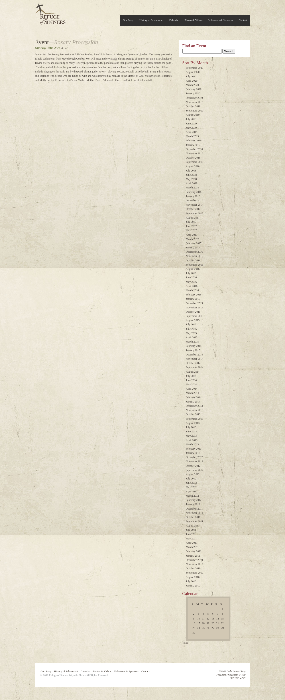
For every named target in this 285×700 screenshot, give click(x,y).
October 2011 (193, 517)
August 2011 (193, 525)
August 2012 (193, 474)
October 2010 (193, 568)
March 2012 (192, 495)
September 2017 (194, 213)
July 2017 (191, 221)
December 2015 (194, 303)
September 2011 (194, 521)
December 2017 (194, 200)
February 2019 (194, 140)
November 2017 (194, 204)
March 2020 (192, 85)
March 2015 (192, 341)
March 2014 (192, 392)
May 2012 (191, 487)
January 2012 (193, 504)
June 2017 (191, 226)
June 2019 (191, 123)
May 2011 (191, 538)
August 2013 (193, 423)
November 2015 (194, 307)
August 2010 (193, 577)
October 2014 (193, 363)
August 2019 (193, 114)
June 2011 (191, 534)
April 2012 (191, 491)
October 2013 (193, 414)
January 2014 (193, 401)
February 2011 (194, 551)
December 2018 (194, 149)
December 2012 (194, 457)
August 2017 (193, 217)
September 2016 (194, 264)
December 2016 (194, 251)
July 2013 (191, 427)
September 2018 (194, 161)
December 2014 (194, 354)
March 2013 (192, 444)
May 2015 (191, 333)
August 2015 (193, 320)
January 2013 (193, 452)
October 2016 (193, 260)
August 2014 (193, 371)
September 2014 (194, 367)
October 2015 (193, 311)
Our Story (128, 20)
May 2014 (191, 384)
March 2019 (192, 136)
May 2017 (191, 230)
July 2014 (191, 376)
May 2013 (191, 435)
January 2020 (193, 93)
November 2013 (194, 410)
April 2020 (191, 80)
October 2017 (193, 209)
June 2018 (191, 174)
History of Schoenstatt (151, 20)
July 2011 (191, 529)
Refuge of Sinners (50, 13)
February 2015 (194, 345)
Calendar (174, 20)
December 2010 (194, 560)
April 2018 (191, 183)
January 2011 (193, 555)
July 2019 (191, 119)
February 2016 (194, 294)
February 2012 (194, 500)
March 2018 (192, 187)
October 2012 (193, 465)
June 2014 (191, 380)
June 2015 (191, 328)
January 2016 (193, 298)
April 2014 (191, 388)
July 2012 (191, 478)
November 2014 (194, 358)
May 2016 (191, 281)
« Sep (185, 642)
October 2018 (193, 157)
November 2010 (194, 564)
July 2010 (191, 581)
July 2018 (191, 170)
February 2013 (194, 448)
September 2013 (194, 418)
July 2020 (191, 76)
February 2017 (194, 243)
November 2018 (194, 153)
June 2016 (191, 277)
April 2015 (191, 337)
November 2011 (194, 512)
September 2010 (194, 572)
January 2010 (193, 585)
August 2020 (193, 72)
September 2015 (194, 316)
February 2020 (194, 89)
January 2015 (193, 350)
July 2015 (191, 324)
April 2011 (191, 542)
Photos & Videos (194, 20)
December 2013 (194, 405)
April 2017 (191, 234)
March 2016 (192, 290)
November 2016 (194, 256)
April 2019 (191, 132)
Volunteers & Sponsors (220, 20)
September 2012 (194, 470)
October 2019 (193, 106)
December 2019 (194, 97)
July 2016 (191, 273)
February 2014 (194, 397)
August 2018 (193, 166)
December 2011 (194, 508)
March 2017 (192, 239)
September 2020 (194, 67)
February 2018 (194, 192)
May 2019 (191, 127)
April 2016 (191, 286)
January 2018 (193, 196)
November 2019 (194, 102)
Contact (243, 20)
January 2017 (193, 247)
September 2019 (194, 110)
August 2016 (193, 269)
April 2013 (191, 440)
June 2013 (191, 431)
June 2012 (191, 482)
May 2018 (191, 179)
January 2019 (193, 145)
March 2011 (192, 547)
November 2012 (194, 461)
